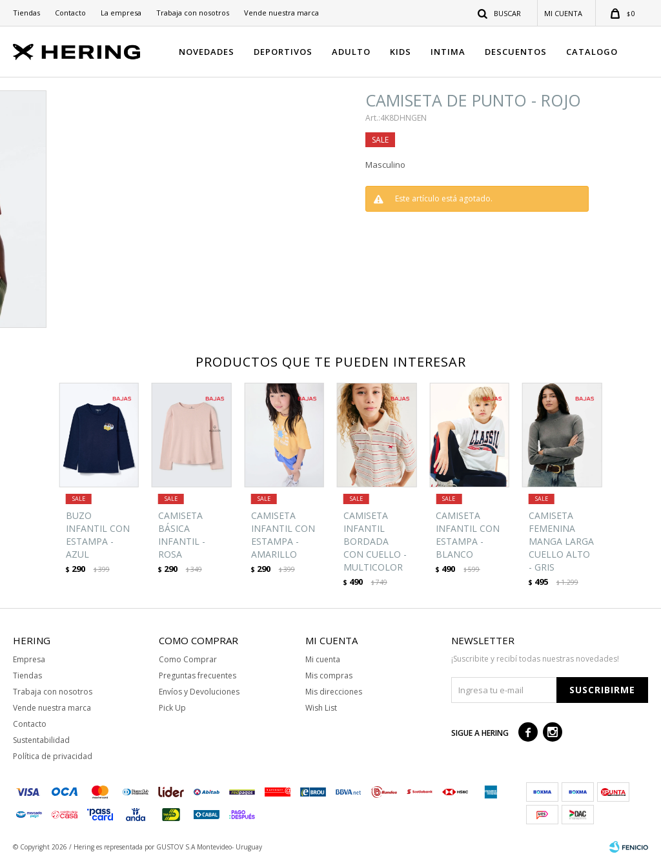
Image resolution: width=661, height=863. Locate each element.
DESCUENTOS (516, 51)
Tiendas (26, 12)
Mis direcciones (333, 691)
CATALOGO (592, 51)
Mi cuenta (322, 659)
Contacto (70, 12)
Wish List (321, 707)
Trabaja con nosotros (192, 12)
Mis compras (328, 675)
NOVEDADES (206, 51)
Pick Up (172, 707)
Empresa (29, 659)
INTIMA (448, 51)
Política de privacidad (52, 756)
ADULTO (351, 51)
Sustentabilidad (41, 740)
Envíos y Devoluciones (199, 691)
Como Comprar (188, 659)
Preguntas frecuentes (197, 675)
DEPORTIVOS (283, 51)
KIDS (400, 51)
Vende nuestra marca (281, 12)
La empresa (121, 12)
